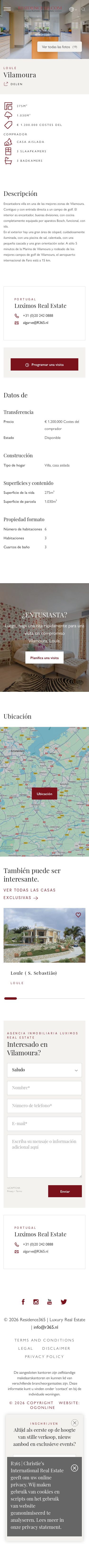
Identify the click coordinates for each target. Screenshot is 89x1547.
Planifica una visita (44, 657)
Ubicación (44, 793)
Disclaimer (56, 1348)
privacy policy (44, 1356)
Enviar (65, 1191)
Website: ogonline (55, 1405)
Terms (19, 1191)
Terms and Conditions (44, 1340)
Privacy (10, 1191)
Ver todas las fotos (59, 47)
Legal (25, 1348)
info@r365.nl (46, 1326)
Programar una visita (44, 364)
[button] (73, 8)
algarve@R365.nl (35, 322)
